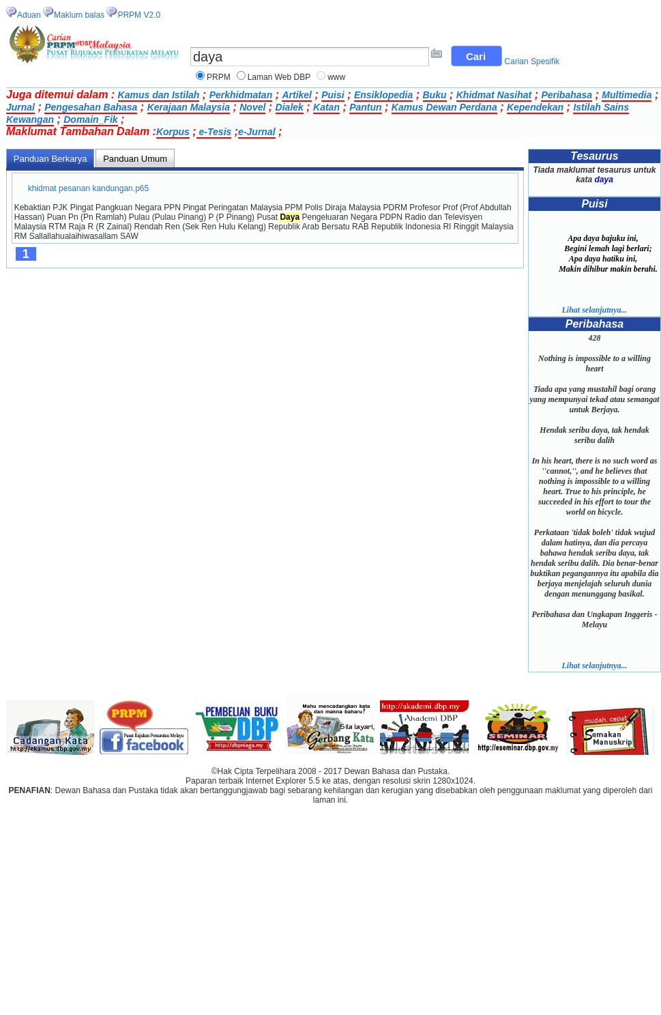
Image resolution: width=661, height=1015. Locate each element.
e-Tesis (214, 131)
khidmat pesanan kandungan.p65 (88, 188)
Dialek (290, 107)
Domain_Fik (90, 119)
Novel (252, 107)
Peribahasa (566, 94)
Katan (326, 107)
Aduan (29, 15)
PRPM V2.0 (138, 15)
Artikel (297, 94)
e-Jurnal (256, 131)
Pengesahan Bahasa (90, 107)
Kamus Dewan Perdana (444, 107)
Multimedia (626, 94)
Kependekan (535, 107)
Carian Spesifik (531, 61)
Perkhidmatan (241, 94)
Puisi (332, 94)
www (336, 77)
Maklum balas (79, 15)
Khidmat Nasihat (493, 94)
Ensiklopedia (383, 94)
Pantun (365, 107)
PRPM (219, 77)
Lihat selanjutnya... (594, 310)
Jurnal (20, 107)
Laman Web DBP (279, 77)
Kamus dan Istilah (159, 94)
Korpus (173, 131)
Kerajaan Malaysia (188, 107)
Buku (435, 94)
